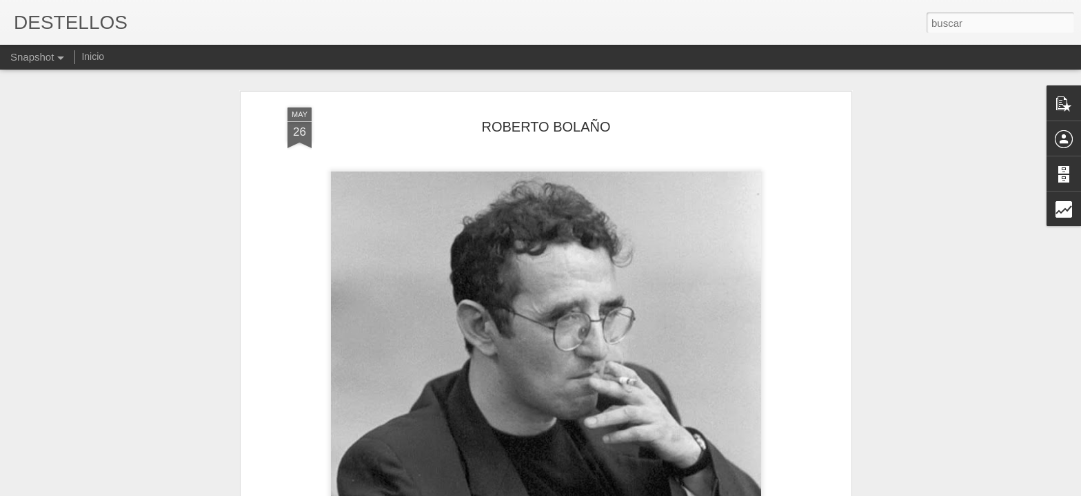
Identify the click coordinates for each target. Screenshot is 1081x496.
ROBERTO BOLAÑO (545, 126)
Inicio (92, 56)
